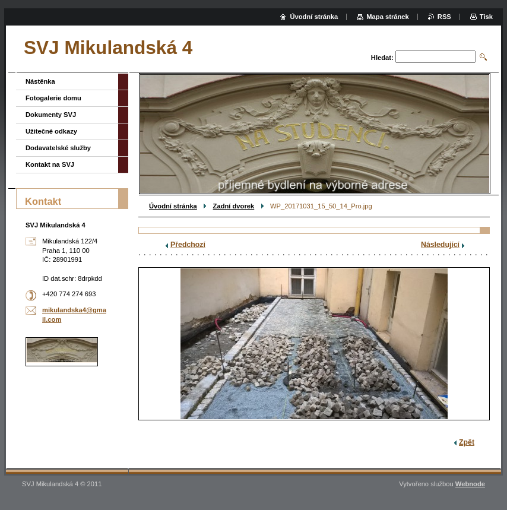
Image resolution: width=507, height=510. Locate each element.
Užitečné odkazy (51, 131)
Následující (440, 244)
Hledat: (382, 57)
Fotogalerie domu (53, 98)
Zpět (466, 442)
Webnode (470, 483)
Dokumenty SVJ (51, 114)
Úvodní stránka (173, 206)
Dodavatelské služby (58, 147)
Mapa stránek (387, 16)
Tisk (486, 16)
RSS (444, 16)
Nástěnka (40, 81)
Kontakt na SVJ (50, 164)
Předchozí (187, 244)
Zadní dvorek (234, 206)
